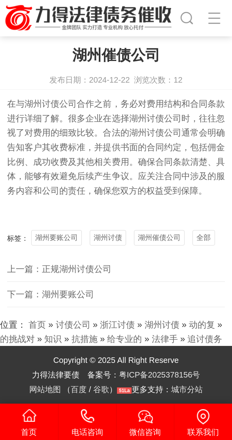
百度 (79, 389)
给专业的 (124, 339)
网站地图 (45, 389)
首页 (37, 325)
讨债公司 (59, 104)
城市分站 (187, 389)
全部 (203, 237)
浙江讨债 (117, 325)
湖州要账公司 (56, 237)
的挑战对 (17, 339)
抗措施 (85, 339)
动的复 (202, 325)
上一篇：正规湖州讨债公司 (59, 269)
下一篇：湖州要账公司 (50, 294)
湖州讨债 (108, 237)
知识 (53, 339)
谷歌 (101, 389)
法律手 (165, 339)
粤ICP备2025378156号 (159, 374)
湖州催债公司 (159, 237)
